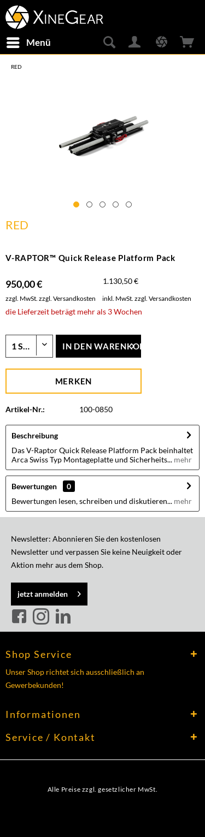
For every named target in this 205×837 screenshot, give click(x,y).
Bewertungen (34, 486)
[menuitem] (28, 43)
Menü (29, 41)
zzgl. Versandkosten (67, 298)
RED (16, 224)
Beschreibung (34, 435)
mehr (182, 459)
